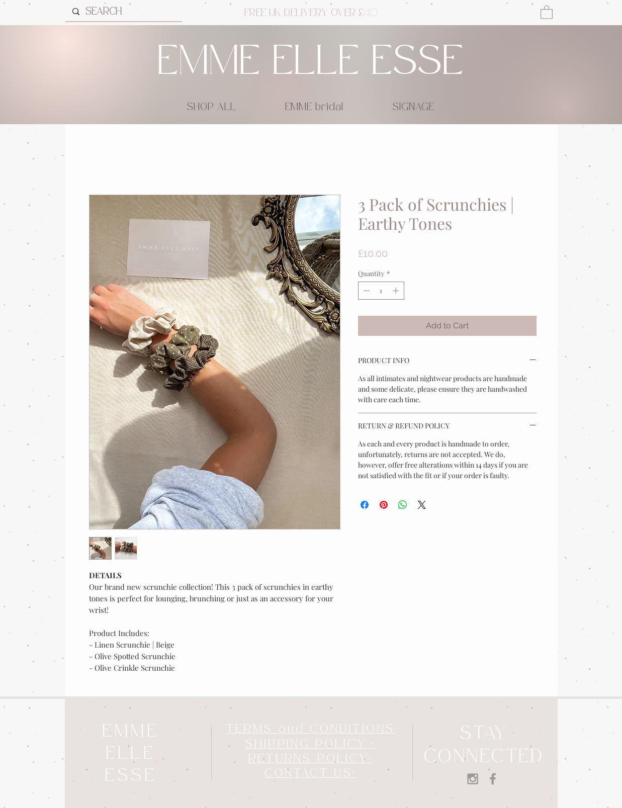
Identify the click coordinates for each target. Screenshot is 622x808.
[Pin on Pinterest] (384, 505)
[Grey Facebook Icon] (492, 778)
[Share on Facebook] (365, 505)
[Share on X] (422, 505)
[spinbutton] (381, 290)
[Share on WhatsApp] (403, 505)
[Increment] (397, 290)
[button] (547, 12)
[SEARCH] (123, 11)
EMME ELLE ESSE (310, 62)
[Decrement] (366, 290)
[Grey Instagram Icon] (472, 778)
